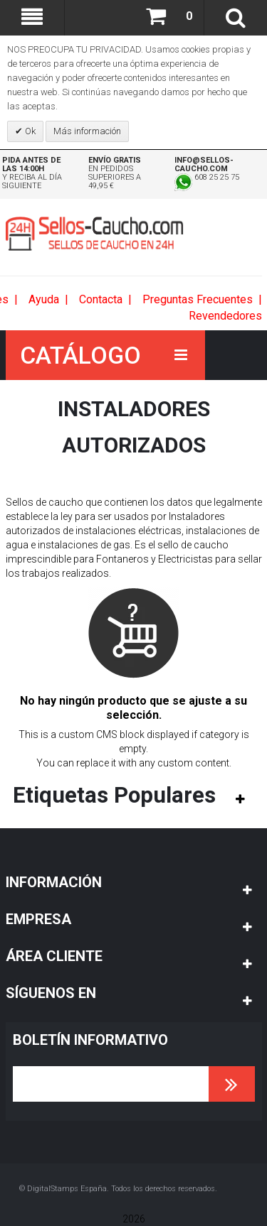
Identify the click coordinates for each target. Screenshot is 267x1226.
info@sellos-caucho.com (204, 164)
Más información (87, 131)
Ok (29, 131)
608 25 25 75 (206, 177)
